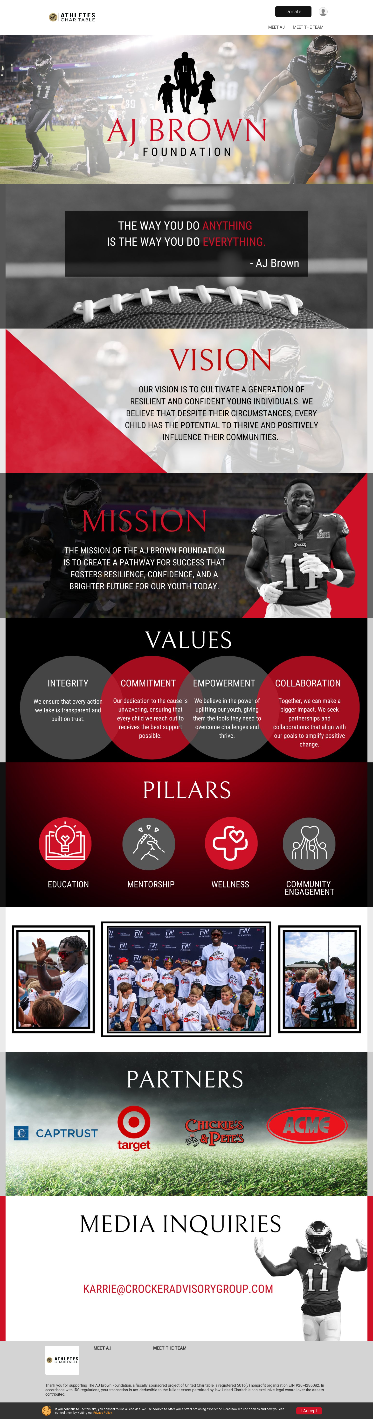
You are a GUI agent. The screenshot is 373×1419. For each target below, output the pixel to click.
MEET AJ (276, 27)
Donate (293, 11)
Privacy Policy (102, 1412)
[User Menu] (323, 11)
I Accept (309, 1410)
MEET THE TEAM (308, 27)
